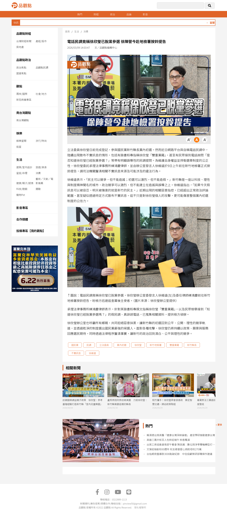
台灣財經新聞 (23, 41)
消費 (38, 173)
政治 (112, 14)
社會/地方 (41, 94)
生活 (19, 159)
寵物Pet (20, 195)
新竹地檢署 (155, 345)
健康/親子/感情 (24, 183)
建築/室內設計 (24, 167)
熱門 (79, 14)
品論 (128, 14)
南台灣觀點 (23, 112)
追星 (18, 147)
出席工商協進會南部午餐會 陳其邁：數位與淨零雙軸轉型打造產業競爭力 (181, 444)
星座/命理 (21, 173)
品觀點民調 (42, 67)
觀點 (19, 86)
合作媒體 (22, 219)
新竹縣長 (192, 345)
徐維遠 (92, 353)
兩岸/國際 (21, 94)
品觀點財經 (23, 33)
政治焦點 (21, 67)
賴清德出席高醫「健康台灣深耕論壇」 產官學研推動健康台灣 (181, 435)
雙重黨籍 (174, 345)
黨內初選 (121, 345)
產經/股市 (41, 41)
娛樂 (19, 133)
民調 (89, 345)
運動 (38, 189)
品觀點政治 (23, 60)
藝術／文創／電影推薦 (44, 181)
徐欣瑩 (138, 345)
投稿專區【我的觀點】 (31, 230)
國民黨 (74, 345)
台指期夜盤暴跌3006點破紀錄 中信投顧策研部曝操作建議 (179, 454)
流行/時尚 (41, 141)
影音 (145, 14)
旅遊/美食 (41, 167)
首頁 (67, 31)
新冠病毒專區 (23, 99)
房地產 (20, 47)
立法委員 (104, 345)
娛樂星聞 (21, 141)
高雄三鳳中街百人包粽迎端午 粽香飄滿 (168, 440)
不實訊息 (76, 353)
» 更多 (219, 424)
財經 (96, 14)
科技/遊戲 (21, 189)
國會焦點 (21, 73)
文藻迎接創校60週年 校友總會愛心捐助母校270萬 (174, 449)
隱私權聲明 (140, 507)
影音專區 (22, 207)
